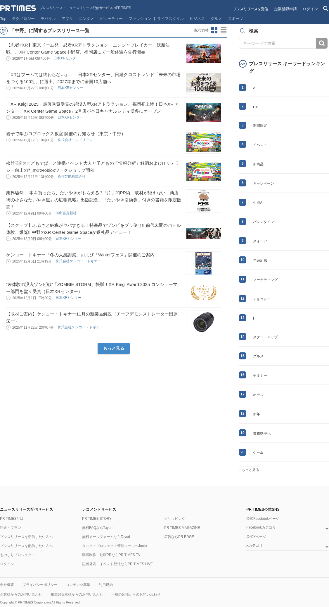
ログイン (310, 9)
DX (255, 107)
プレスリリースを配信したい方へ (26, 546)
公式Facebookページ (262, 519)
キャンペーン (263, 183)
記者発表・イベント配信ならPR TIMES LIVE (117, 564)
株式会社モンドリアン (75, 140)
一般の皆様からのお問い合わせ (135, 594)
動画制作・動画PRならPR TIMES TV (111, 555)
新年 (256, 414)
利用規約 (106, 585)
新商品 (258, 164)
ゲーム (258, 452)
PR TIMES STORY (97, 519)
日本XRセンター (66, 58)
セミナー (260, 375)
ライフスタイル (170, 18)
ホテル (258, 395)
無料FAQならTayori (97, 528)
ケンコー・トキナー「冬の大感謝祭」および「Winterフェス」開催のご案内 (80, 254)
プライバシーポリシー (40, 585)
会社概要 (7, 585)
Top (3, 18)
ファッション (140, 18)
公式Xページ (256, 537)
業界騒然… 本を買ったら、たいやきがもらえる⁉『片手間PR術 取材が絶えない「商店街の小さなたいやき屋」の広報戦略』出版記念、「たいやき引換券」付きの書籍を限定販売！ (93, 199)
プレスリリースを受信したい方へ (26, 537)
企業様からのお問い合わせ (21, 594)
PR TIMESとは (11, 519)
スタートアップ (265, 337)
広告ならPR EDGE (179, 537)
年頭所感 (260, 260)
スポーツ (235, 18)
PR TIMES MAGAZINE (182, 528)
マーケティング (265, 280)
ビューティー (111, 18)
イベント (260, 145)
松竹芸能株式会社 (72, 176)
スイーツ (260, 241)
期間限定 (260, 126)
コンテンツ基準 (78, 585)
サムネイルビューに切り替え (214, 30)
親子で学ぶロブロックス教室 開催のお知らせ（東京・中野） (66, 133)
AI (254, 88)
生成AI (258, 203)
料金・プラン (10, 528)
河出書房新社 (66, 213)
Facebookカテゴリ (261, 527)
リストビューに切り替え (223, 30)
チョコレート (263, 299)
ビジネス (197, 18)
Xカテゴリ (254, 546)
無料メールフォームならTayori (106, 537)
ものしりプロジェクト (17, 555)
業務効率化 (262, 433)
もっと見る (113, 348)
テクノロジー (23, 18)
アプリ (67, 18)
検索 (322, 43)
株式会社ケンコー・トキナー (79, 261)
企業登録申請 (285, 9)
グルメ (216, 18)
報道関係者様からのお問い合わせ (77, 594)
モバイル (48, 18)
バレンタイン (263, 222)
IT (254, 318)
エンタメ (86, 18)
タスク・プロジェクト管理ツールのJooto (114, 546)
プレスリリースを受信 (250, 9)
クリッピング (174, 519)
